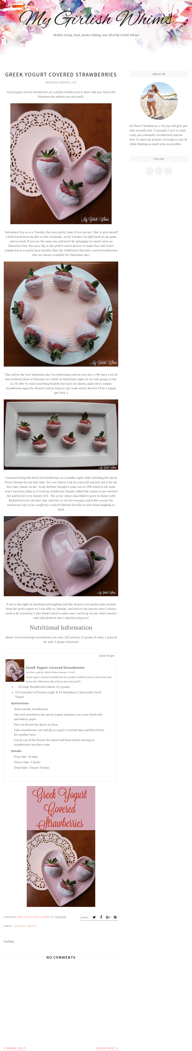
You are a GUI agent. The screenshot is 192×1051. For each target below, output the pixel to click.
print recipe (106, 655)
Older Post (105, 1048)
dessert (19, 926)
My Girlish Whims (96, 20)
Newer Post (16, 1048)
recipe (32, 926)
